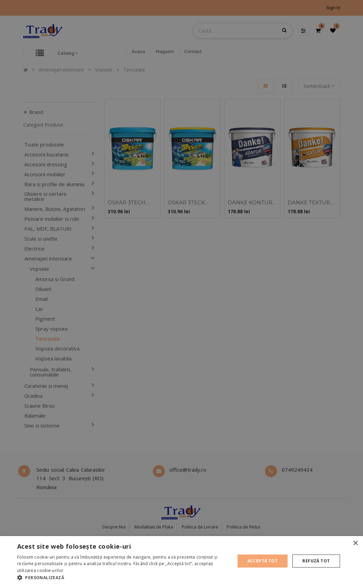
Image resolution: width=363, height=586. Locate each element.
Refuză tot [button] (316, 561)
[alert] (181, 293)
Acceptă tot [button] (262, 561)
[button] (123, 577)
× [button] (355, 543)
